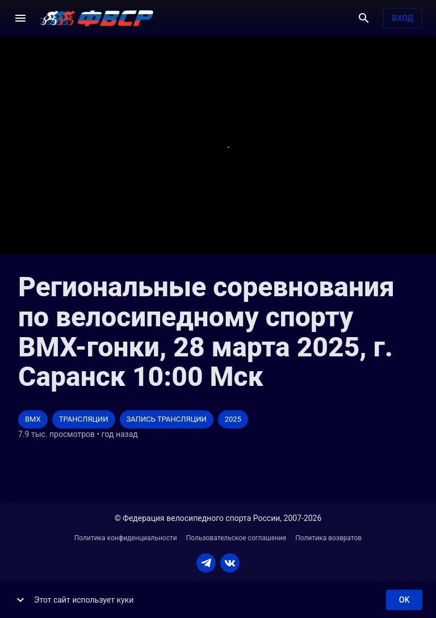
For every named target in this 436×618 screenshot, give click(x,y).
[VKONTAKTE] (230, 563)
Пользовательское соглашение (236, 538)
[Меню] (20, 18)
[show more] (20, 599)
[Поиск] (364, 18)
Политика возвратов (328, 538)
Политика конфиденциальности (125, 538)
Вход (403, 18)
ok (404, 600)
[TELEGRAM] (206, 563)
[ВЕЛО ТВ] (96, 18)
